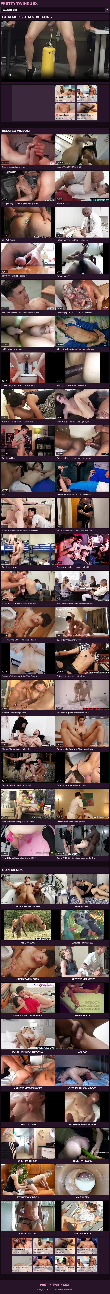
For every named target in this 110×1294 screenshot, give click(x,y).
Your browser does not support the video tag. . (55, 51)
